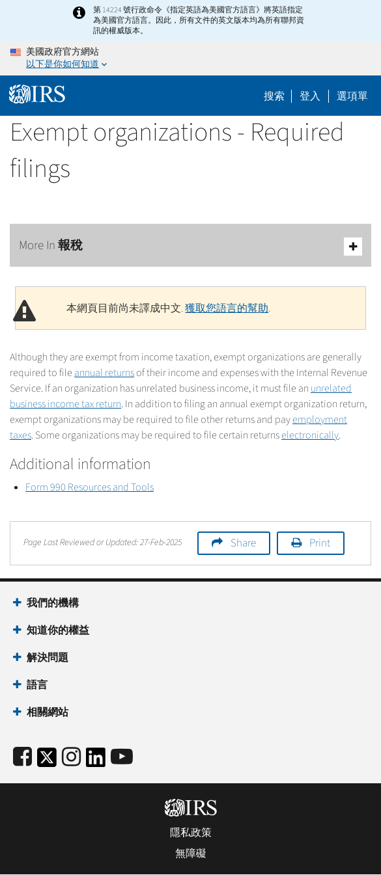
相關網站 (47, 712)
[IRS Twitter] (47, 761)
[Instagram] (71, 758)
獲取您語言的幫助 (226, 308)
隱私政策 (191, 832)
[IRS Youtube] (122, 758)
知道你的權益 (58, 630)
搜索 (274, 96)
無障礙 (190, 853)
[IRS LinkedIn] (96, 761)
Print (319, 543)
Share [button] (243, 543)
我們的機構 (53, 603)
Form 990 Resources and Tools (89, 487)
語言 (37, 685)
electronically (310, 435)
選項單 (352, 96)
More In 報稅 (190, 246)
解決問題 (47, 658)
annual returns (104, 373)
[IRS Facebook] (22, 758)
